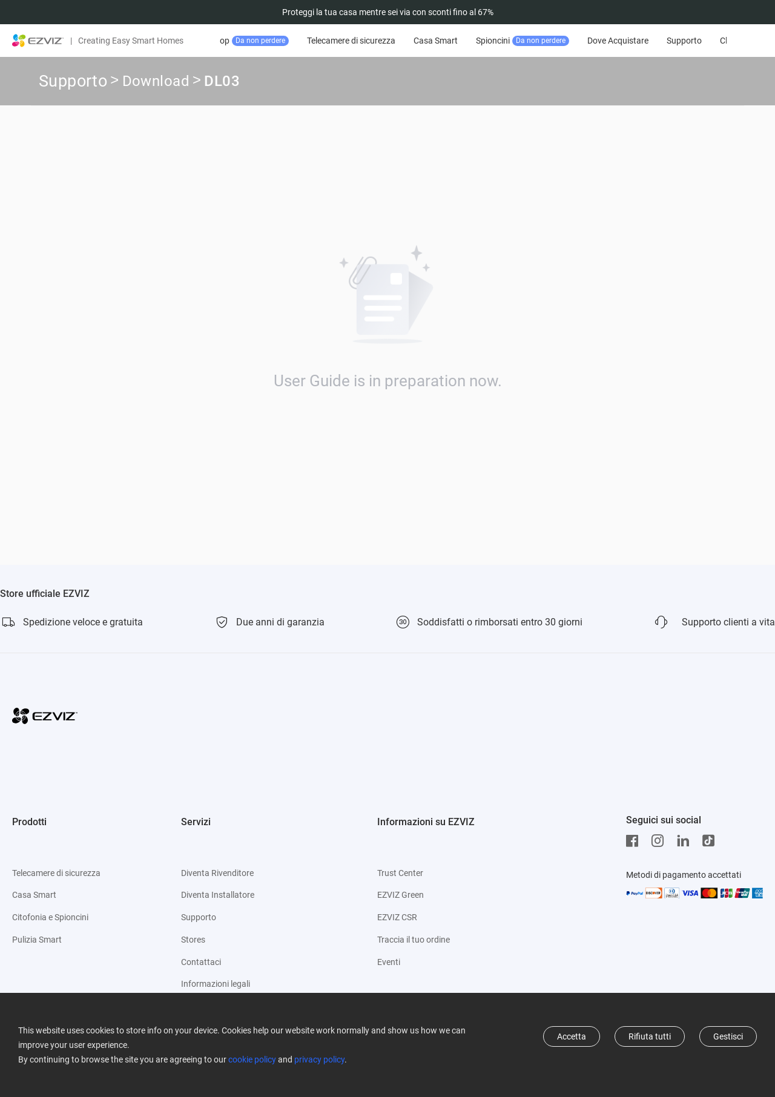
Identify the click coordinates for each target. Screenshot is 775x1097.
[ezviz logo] (38, 40)
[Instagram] (660, 841)
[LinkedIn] (686, 841)
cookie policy (252, 1059)
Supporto (724, 40)
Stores (193, 939)
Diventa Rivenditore (217, 873)
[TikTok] (711, 841)
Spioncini (563, 41)
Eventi (388, 962)
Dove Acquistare (658, 40)
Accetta (571, 1036)
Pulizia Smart (37, 939)
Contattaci (201, 962)
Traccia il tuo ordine (413, 939)
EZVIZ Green (400, 895)
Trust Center (400, 873)
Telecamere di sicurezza (392, 40)
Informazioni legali (215, 984)
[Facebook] (635, 841)
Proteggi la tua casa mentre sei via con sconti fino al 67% (387, 12)
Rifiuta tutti (649, 1036)
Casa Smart (476, 40)
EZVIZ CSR (397, 917)
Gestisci (728, 1036)
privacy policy (319, 1059)
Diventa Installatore (217, 895)
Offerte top (279, 41)
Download (156, 82)
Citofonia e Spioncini (50, 917)
